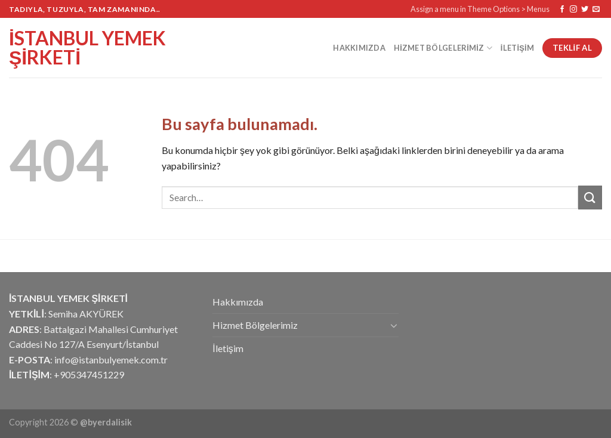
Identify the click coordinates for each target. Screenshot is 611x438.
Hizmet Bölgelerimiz (443, 48)
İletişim (517, 48)
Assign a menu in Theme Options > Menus (480, 9)
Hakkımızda (359, 48)
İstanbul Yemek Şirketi (87, 48)
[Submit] (590, 197)
